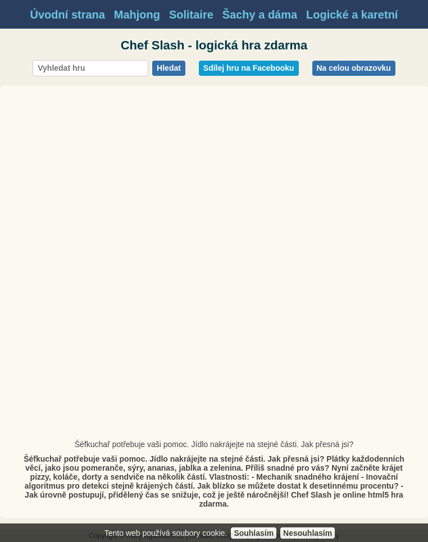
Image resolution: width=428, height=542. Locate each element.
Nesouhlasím (307, 533)
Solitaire (191, 14)
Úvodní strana (67, 14)
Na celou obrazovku (354, 67)
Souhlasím (254, 533)
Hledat (169, 67)
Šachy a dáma (259, 14)
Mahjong (137, 14)
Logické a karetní (352, 14)
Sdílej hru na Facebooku (248, 67)
